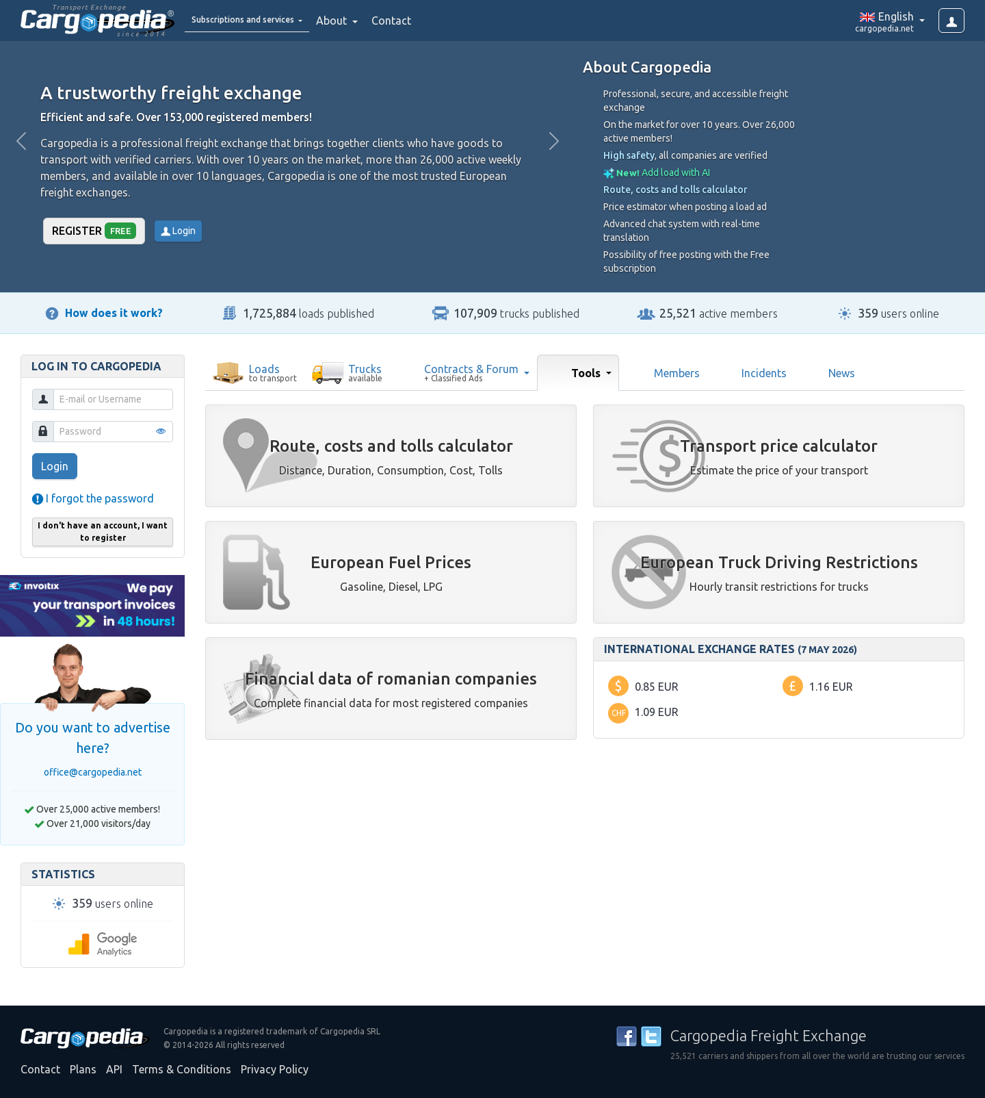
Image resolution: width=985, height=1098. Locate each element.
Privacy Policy (274, 1069)
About (368, 20)
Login (178, 230)
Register (94, 230)
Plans (83, 1069)
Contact (427, 20)
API (114, 1069)
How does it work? (114, 313)
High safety (629, 155)
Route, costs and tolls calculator (675, 189)
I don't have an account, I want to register (103, 531)
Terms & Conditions (181, 1069)
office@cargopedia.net (93, 772)
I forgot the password (93, 498)
